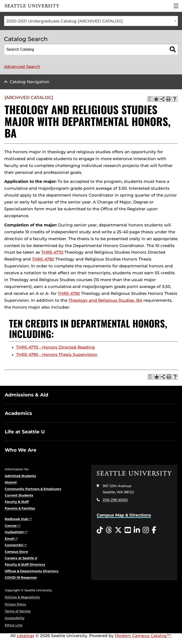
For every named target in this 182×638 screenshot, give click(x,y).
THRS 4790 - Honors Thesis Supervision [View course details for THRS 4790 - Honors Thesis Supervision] (56, 354)
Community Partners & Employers (33, 489)
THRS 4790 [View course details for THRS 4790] (43, 259)
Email (9, 538)
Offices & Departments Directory (32, 571)
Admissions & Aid (26, 395)
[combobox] (91, 21)
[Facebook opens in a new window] (154, 530)
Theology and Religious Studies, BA (105, 300)
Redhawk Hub (16, 519)
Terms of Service (18, 611)
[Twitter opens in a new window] (118, 530)
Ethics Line (13, 625)
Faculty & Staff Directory (25, 564)
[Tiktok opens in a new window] (100, 530)
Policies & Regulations (22, 597)
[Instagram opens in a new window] (146, 530)
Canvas (11, 525)
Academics (18, 413)
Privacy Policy (15, 604)
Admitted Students (20, 476)
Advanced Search (22, 66)
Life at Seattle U (25, 432)
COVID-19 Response (21, 577)
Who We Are (20, 450)
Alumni (11, 482)
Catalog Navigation (30, 81)
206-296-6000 (115, 500)
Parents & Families (20, 508)
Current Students (19, 495)
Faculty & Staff (17, 501)
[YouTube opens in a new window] (128, 530)
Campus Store (16, 551)
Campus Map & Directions (124, 515)
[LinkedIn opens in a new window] (137, 530)
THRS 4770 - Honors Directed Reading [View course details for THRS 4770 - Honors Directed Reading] (55, 347)
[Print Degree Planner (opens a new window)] (150, 99)
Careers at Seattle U (21, 558)
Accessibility (14, 618)
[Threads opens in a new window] (109, 530)
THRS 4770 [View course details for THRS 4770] (52, 252)
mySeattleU (14, 532)
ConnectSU (14, 545)
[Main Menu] (176, 6)
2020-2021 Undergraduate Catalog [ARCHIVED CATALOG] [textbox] (64, 21)
